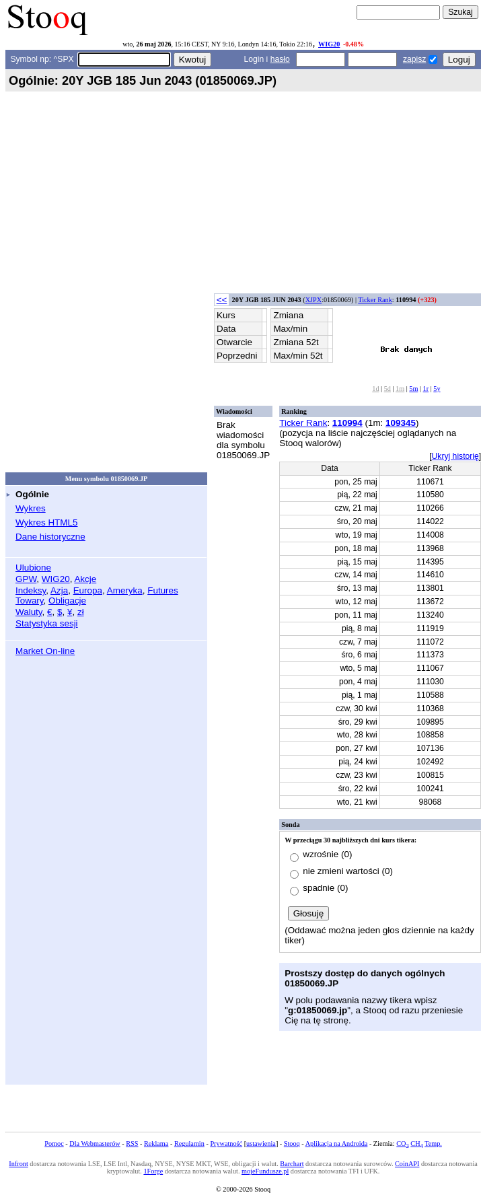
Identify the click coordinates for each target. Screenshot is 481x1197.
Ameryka (125, 590)
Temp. (433, 1143)
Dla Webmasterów (94, 1143)
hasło (280, 59)
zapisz (414, 59)
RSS (132, 1143)
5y (436, 388)
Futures (162, 590)
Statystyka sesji (46, 623)
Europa (87, 590)
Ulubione (33, 568)
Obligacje (67, 600)
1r (426, 388)
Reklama (156, 1143)
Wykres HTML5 (46, 522)
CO (402, 1143)
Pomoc (53, 1143)
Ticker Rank (375, 299)
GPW (25, 579)
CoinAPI (407, 1163)
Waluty (28, 612)
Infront (18, 1163)
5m (413, 388)
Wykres (30, 508)
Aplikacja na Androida (336, 1143)
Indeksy (30, 590)
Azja (59, 590)
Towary (29, 600)
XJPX (313, 299)
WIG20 (329, 44)
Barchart (291, 1163)
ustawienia (261, 1143)
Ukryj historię (455, 456)
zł (80, 612)
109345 (400, 423)
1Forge (153, 1171)
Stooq (292, 1143)
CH (416, 1143)
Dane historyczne (50, 537)
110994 (347, 423)
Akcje (85, 579)
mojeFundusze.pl (265, 1171)
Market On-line (45, 651)
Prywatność (226, 1143)
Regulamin (189, 1143)
